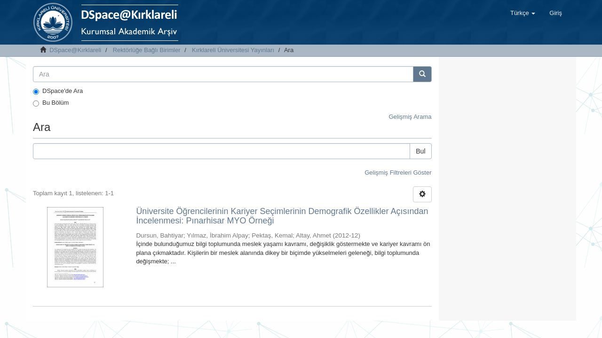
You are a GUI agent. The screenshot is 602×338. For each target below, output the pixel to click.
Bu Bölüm (51, 103)
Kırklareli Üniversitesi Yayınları (233, 50)
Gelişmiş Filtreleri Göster (397, 172)
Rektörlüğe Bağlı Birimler (147, 50)
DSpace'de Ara (58, 91)
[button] (522, 13)
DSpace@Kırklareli (75, 50)
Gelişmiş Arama (409, 116)
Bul (420, 151)
